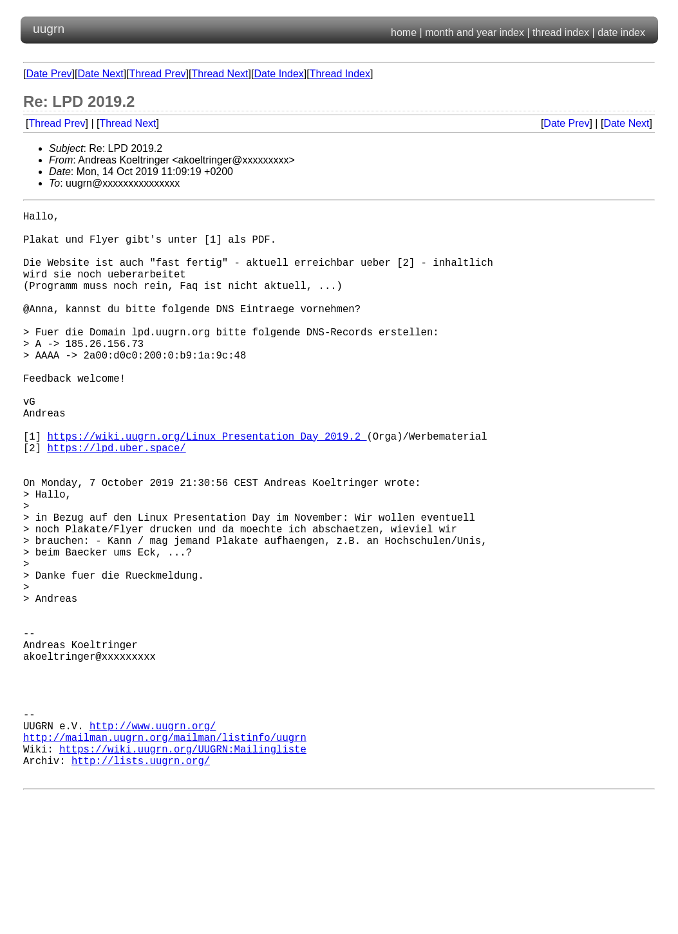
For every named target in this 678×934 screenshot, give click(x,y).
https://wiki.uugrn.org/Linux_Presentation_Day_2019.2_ (206, 487)
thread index (560, 32)
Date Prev (48, 73)
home (404, 32)
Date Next (100, 73)
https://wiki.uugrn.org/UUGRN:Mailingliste (182, 870)
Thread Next (219, 73)
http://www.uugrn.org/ (152, 841)
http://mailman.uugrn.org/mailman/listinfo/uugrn (164, 855)
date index (621, 32)
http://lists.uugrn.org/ (140, 884)
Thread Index (340, 73)
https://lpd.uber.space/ (116, 501)
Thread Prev (157, 73)
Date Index (278, 73)
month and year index (474, 32)
